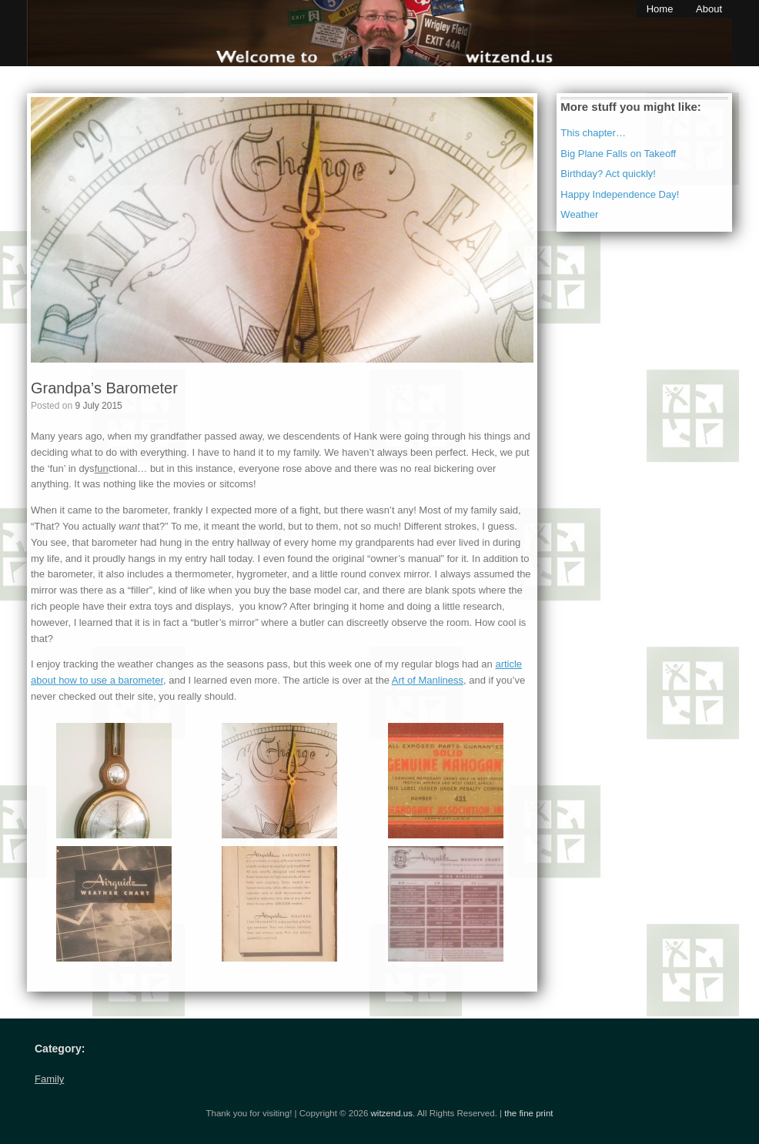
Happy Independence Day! (619, 194)
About (709, 9)
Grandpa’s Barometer (104, 388)
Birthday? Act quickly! (608, 173)
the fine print (528, 1113)
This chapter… (593, 133)
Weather (579, 214)
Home (660, 9)
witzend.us (392, 1113)
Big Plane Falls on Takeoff (618, 153)
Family (49, 1079)
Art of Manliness (427, 680)
